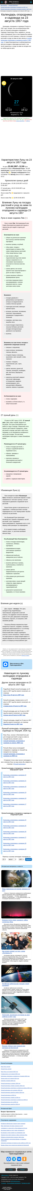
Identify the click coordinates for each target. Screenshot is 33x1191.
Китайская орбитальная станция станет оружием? (13, 1123)
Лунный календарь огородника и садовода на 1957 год (14, 7)
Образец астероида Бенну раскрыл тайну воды (12, 1137)
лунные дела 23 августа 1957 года (14, 715)
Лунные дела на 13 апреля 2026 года (10, 1078)
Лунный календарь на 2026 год (8, 1095)
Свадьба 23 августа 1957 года (13, 724)
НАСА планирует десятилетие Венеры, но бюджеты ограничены (13, 1140)
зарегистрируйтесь (20, 120)
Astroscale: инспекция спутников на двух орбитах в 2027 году (16, 1143)
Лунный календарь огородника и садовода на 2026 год (14, 1099)
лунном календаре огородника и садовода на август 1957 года (16, 40)
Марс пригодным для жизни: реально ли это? (12, 1125)
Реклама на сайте (26, 1183)
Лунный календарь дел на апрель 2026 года (11, 1090)
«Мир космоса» (5, 1175)
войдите (28, 120)
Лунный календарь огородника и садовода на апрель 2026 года (16, 1088)
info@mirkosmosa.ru (15, 1181)
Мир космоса (4, 5)
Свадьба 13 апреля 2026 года (8, 1080)
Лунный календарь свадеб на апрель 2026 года (12, 1092)
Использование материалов (14, 1183)
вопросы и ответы (25, 655)
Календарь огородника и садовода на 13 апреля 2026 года (15, 1076)
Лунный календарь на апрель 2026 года (10, 1083)
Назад (10, 1169)
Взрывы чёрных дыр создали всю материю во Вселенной (15, 1145)
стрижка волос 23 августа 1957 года (14, 706)
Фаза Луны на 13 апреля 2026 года (9, 1071)
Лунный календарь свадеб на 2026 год (10, 1104)
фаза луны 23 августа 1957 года (13, 695)
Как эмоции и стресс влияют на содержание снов (13, 1132)
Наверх (22, 1169)
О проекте (3, 1183)
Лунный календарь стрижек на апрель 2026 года (13, 1085)
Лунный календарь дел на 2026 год (9, 1102)
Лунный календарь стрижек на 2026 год (10, 1097)
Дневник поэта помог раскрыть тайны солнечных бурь (14, 1135)
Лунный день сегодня (6, 1069)
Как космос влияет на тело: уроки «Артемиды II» (13, 1130)
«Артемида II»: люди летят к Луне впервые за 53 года (14, 1128)
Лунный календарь (13, 5)
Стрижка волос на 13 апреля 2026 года (10, 1074)
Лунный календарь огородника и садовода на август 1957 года (16, 9)
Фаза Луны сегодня (5, 1066)
